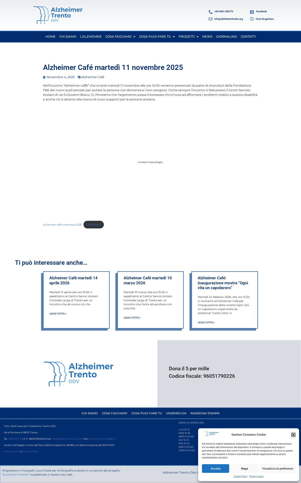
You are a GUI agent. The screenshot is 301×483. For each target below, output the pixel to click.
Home (50, 36)
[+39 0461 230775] (211, 12)
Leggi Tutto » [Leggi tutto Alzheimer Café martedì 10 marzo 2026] (132, 317)
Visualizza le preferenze (277, 468)
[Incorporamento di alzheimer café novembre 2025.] (150, 162)
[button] (293, 435)
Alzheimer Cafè (92, 77)
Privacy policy (256, 476)
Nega (244, 468)
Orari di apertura (265, 18)
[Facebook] (252, 12)
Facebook (261, 11)
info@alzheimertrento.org (228, 18)
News (207, 36)
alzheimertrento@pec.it (102, 439)
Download (93, 224)
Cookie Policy (240, 476)
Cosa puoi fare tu (157, 36)
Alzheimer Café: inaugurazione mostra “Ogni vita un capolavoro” (223, 283)
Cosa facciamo (120, 36)
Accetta (216, 468)
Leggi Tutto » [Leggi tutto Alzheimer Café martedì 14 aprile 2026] (57, 313)
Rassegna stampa (207, 413)
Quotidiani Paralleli (29, 474)
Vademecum (176, 413)
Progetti (188, 36)
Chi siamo (67, 36)
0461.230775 (15, 439)
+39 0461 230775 (223, 11)
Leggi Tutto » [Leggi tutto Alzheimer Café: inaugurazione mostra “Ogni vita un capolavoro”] (206, 322)
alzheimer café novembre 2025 (62, 224)
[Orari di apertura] (252, 19)
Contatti (248, 36)
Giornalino (226, 36)
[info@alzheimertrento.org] (211, 19)
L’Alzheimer (91, 36)
